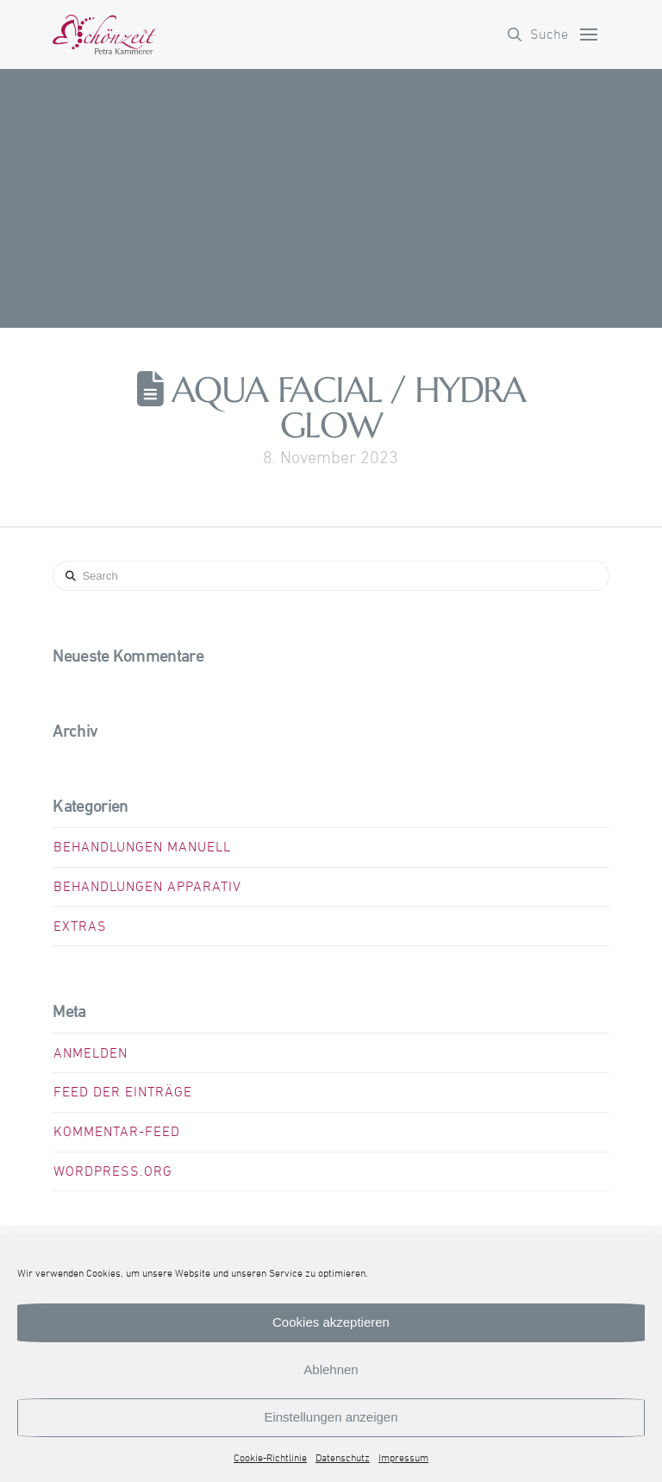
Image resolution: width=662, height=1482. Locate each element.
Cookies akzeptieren (331, 1322)
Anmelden (90, 1053)
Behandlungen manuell (142, 847)
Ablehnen (330, 1369)
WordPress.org (112, 1171)
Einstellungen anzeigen (330, 1417)
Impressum (403, 1459)
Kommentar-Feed (116, 1132)
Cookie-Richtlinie (270, 1459)
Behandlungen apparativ (147, 887)
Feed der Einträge (122, 1092)
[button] (538, 34)
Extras (80, 926)
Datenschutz (342, 1459)
